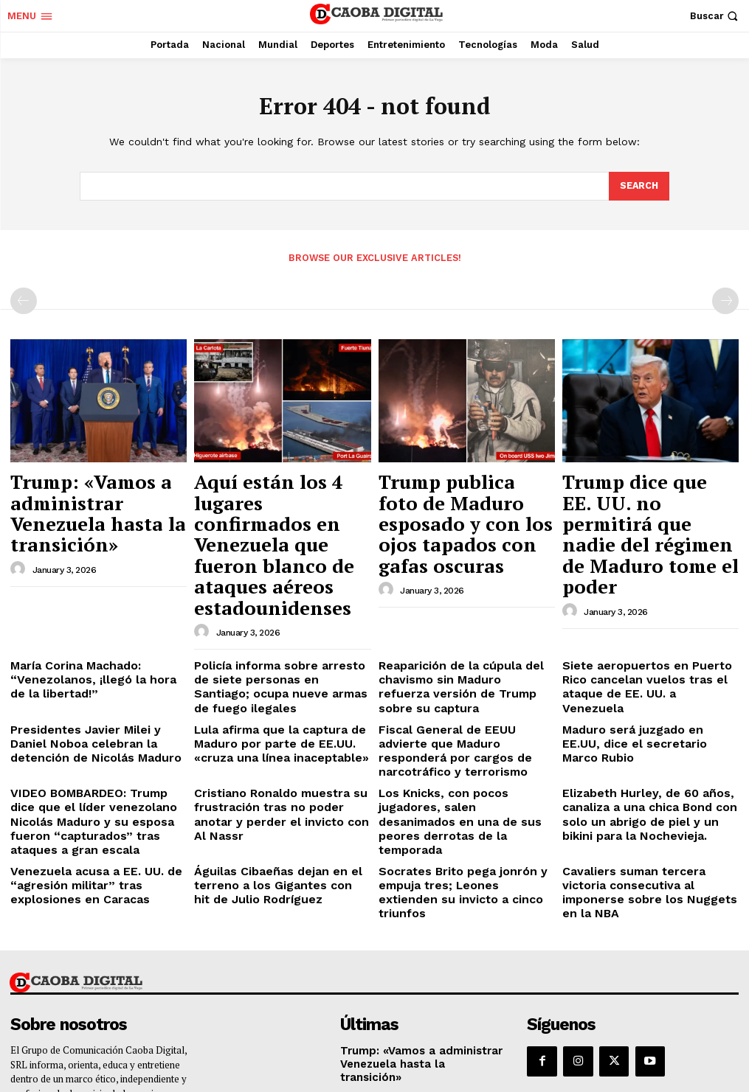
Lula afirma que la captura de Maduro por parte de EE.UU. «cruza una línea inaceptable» (279, 638)
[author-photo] (20, 526)
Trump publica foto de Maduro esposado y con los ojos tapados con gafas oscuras (463, 497)
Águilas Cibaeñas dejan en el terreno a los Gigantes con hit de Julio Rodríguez (273, 745)
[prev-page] (23, 299)
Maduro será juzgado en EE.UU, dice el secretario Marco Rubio (650, 633)
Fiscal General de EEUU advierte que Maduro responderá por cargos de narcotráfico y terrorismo (465, 638)
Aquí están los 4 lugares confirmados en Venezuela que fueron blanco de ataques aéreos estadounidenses (276, 504)
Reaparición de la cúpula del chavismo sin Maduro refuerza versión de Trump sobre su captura (464, 596)
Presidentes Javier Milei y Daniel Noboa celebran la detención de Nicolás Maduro (89, 638)
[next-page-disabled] (725, 299)
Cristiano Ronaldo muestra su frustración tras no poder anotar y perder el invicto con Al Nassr (276, 681)
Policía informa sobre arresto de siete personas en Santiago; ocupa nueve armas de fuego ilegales (277, 596)
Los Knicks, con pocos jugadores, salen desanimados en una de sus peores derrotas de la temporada (460, 681)
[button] (716, 15)
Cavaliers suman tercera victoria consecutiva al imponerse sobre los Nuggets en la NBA (648, 745)
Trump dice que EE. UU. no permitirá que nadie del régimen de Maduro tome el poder (650, 497)
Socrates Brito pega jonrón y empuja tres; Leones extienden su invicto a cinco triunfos (460, 745)
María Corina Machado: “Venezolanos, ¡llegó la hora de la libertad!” (91, 596)
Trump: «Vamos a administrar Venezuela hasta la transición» (80, 490)
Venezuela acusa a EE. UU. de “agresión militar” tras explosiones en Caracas (94, 745)
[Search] (638, 186)
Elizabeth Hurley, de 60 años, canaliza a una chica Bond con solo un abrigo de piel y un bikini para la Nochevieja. (648, 686)
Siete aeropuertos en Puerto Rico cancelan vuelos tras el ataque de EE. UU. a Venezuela (644, 596)
